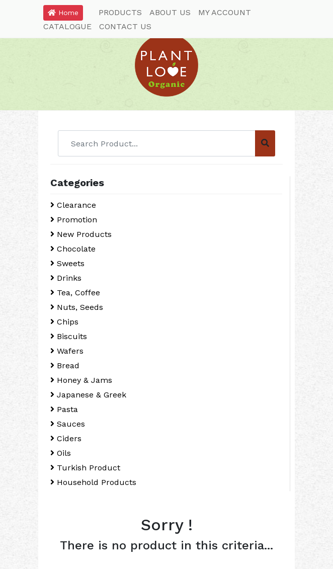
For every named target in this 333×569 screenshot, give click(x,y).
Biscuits (68, 336)
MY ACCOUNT (224, 12)
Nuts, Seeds (76, 307)
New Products (81, 234)
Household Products (93, 482)
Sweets (67, 263)
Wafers (67, 351)
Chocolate (73, 249)
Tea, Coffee (75, 292)
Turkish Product (85, 467)
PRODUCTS (120, 12)
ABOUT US (170, 12)
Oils (60, 453)
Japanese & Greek (88, 394)
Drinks (65, 278)
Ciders (65, 438)
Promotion (73, 219)
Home (63, 13)
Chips (64, 322)
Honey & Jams (81, 380)
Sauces (67, 424)
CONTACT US (125, 26)
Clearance (73, 205)
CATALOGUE (67, 26)
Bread (64, 365)
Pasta (64, 409)
